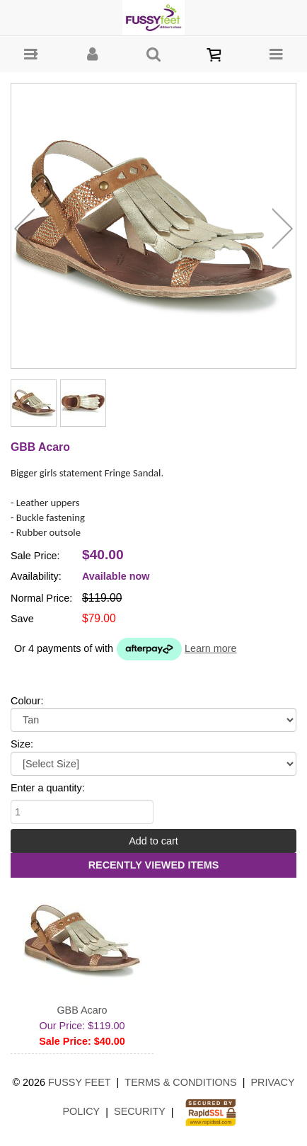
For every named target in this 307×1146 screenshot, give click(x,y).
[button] (31, 54)
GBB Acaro (82, 1010)
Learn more (211, 648)
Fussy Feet (79, 1082)
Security (140, 1111)
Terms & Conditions (180, 1082)
